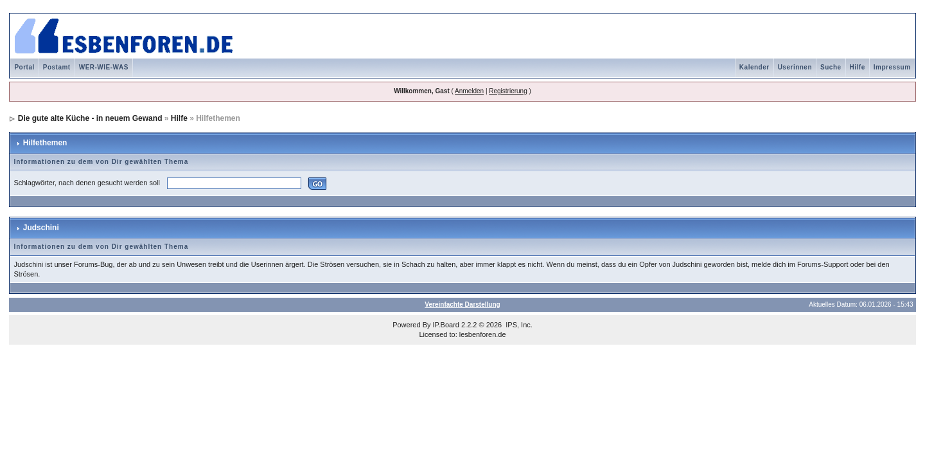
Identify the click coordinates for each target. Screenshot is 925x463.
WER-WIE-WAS (103, 67)
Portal (24, 67)
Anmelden (469, 91)
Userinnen (795, 67)
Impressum (892, 67)
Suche (830, 67)
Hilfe (857, 67)
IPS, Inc (518, 325)
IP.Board (446, 325)
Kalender (754, 67)
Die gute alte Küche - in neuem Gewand (90, 118)
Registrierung (508, 91)
